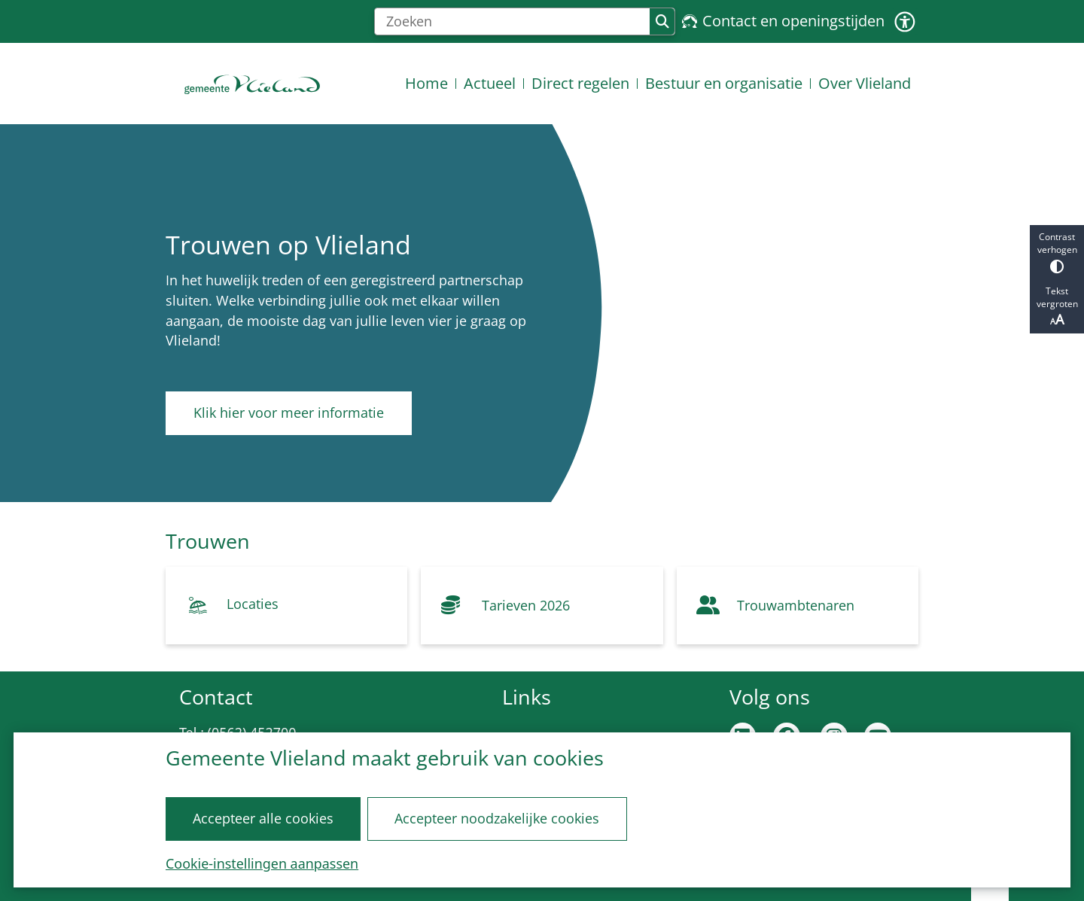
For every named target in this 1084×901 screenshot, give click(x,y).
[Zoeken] (512, 21)
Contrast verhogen (1057, 251)
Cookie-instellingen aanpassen (262, 863)
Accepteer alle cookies (263, 818)
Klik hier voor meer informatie (288, 412)
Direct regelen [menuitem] (580, 83)
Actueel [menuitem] (490, 83)
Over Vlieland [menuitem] (864, 83)
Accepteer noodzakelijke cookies (496, 818)
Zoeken (662, 22)
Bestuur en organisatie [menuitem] (723, 83)
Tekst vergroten (1057, 306)
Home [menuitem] (426, 83)
